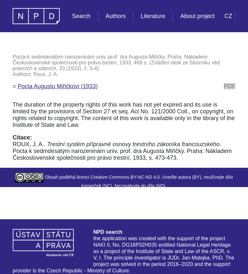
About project (198, 16)
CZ (228, 16)
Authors (116, 16)
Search (81, 16)
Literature (153, 16)
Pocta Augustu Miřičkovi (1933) (58, 86)
